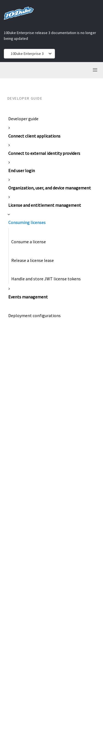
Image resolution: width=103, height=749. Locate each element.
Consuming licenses (27, 222)
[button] (95, 70)
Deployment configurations (34, 315)
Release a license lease (32, 260)
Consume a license (28, 241)
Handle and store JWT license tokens (46, 278)
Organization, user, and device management (49, 188)
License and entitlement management (44, 205)
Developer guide (23, 118)
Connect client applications (34, 136)
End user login (21, 170)
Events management (28, 297)
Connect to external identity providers (44, 153)
